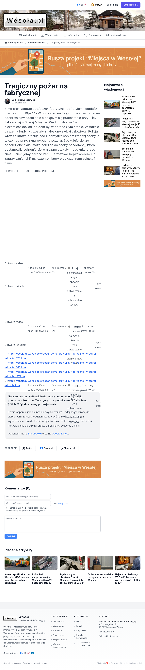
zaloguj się (63, 503)
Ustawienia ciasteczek (82, 643)
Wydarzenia (57, 626)
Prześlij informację (108, 636)
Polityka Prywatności (81, 636)
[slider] (59, 270)
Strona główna (14, 42)
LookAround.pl (135, 663)
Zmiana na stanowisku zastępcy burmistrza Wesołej (128, 154)
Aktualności (27, 35)
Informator (71, 35)
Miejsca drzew (116, 35)
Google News (60, 433)
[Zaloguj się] (112, 5)
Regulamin (80, 630)
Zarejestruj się (130, 5)
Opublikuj (11, 536)
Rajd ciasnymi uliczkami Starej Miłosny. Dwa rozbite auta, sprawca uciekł (130, 138)
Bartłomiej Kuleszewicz (23, 100)
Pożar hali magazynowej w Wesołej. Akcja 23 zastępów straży (131, 123)
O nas (78, 621)
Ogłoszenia (92, 35)
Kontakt (78, 626)
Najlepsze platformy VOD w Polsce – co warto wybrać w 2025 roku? (131, 171)
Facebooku (35, 433)
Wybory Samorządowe (58, 645)
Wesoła (18, 663)
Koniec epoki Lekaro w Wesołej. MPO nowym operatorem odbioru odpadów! (129, 105)
